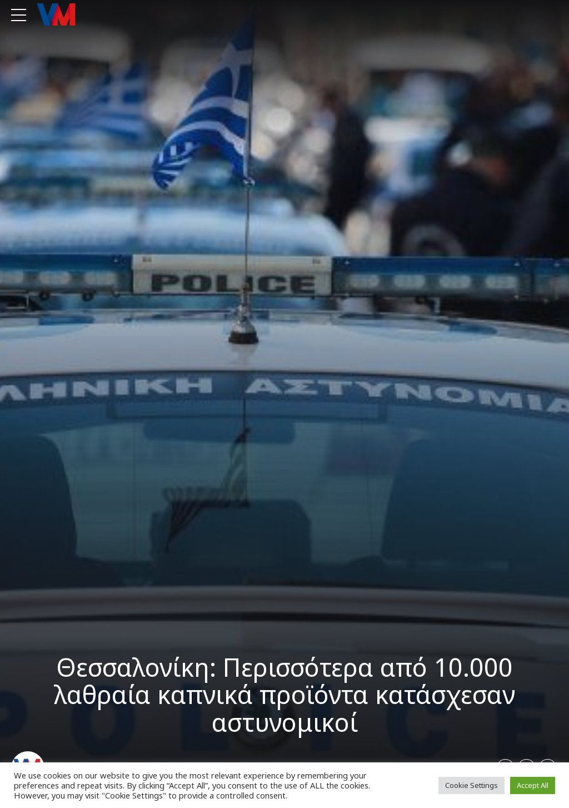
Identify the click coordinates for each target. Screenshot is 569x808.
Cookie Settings (471, 785)
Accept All (532, 785)
